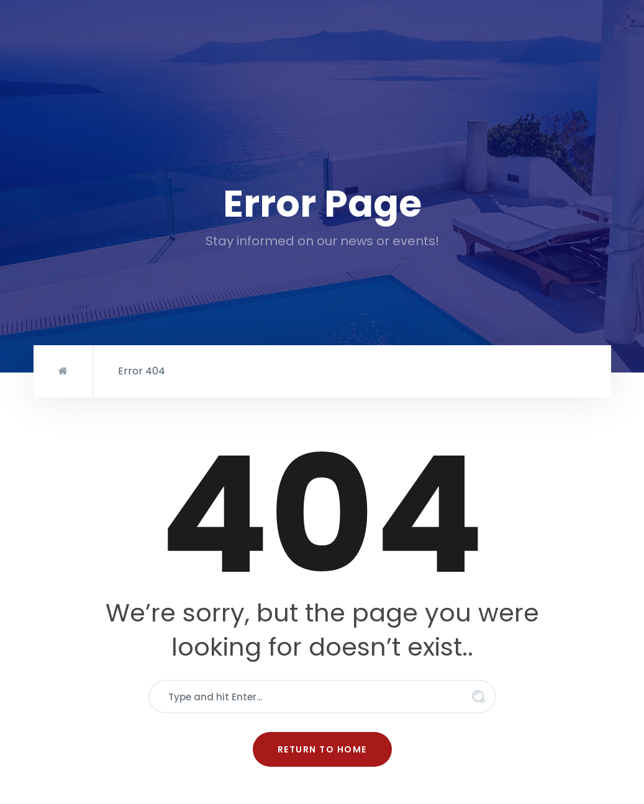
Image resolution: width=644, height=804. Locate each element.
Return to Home (322, 749)
